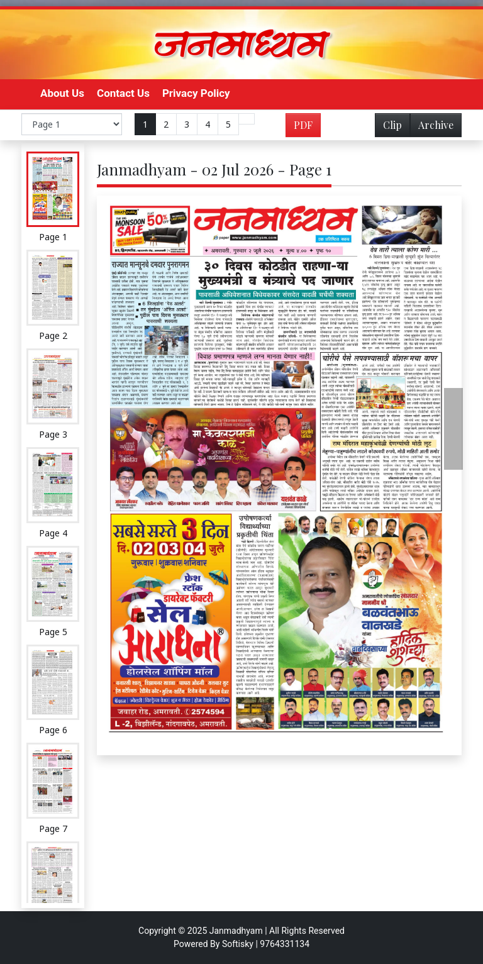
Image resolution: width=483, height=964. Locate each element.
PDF (303, 124)
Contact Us (123, 93)
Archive (432, 127)
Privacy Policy (196, 93)
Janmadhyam (236, 931)
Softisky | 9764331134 (265, 944)
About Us (62, 93)
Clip (392, 124)
